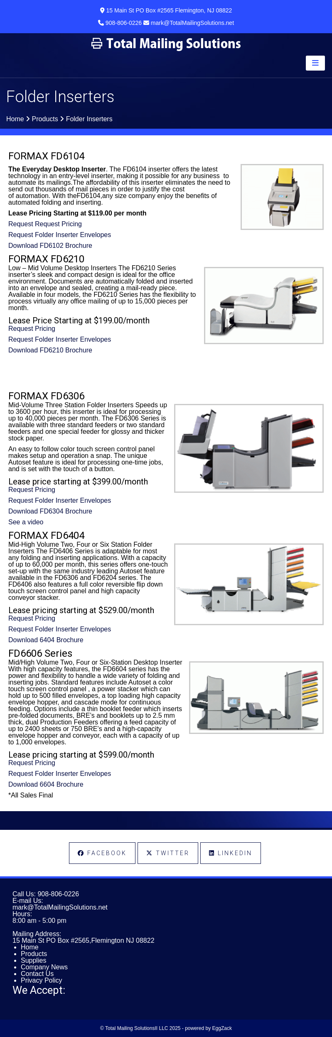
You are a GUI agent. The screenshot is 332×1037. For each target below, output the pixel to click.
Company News (44, 967)
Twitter (167, 853)
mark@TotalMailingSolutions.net (60, 907)
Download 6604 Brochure (46, 784)
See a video (26, 522)
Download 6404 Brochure (46, 639)
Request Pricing (31, 328)
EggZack (222, 1028)
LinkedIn (230, 853)
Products (45, 118)
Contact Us (37, 973)
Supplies (33, 960)
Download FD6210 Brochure (50, 350)
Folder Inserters (89, 118)
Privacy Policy (41, 980)
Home (15, 118)
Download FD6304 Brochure (50, 511)
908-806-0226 (58, 894)
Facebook (102, 853)
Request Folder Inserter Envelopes (59, 234)
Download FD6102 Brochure (50, 245)
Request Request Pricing (45, 223)
